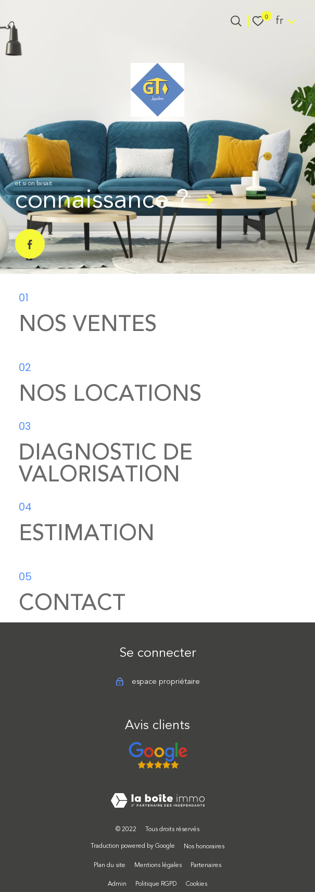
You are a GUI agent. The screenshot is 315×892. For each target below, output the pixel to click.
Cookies (196, 884)
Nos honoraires (204, 846)
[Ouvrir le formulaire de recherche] (236, 21)
